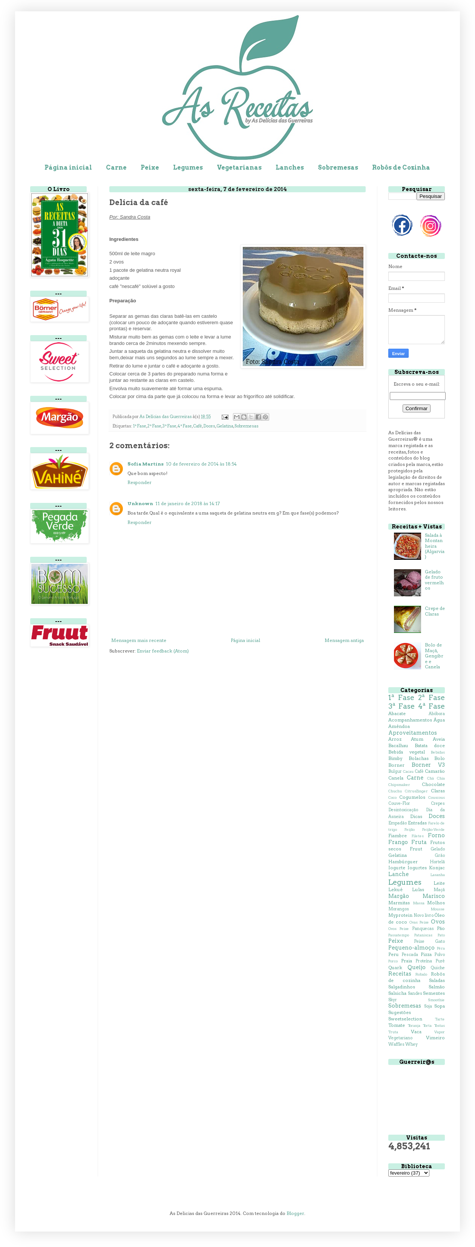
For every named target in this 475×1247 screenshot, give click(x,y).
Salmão (437, 987)
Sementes (434, 993)
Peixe (150, 167)
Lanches (290, 167)
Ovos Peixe (398, 929)
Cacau (408, 771)
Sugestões (399, 1012)
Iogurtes (417, 867)
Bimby (395, 758)
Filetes (418, 836)
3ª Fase (169, 426)
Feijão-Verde (433, 829)
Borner (396, 765)
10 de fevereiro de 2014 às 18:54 (201, 464)
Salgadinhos (401, 987)
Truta (393, 1032)
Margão (398, 896)
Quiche (438, 967)
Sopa (439, 1006)
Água (439, 720)
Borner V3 (428, 764)
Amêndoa (399, 726)
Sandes (415, 993)
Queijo (417, 967)
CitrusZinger (416, 791)
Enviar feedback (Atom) (163, 651)
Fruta (419, 842)
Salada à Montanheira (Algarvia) (434, 546)
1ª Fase (139, 426)
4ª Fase (185, 426)
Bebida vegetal (406, 752)
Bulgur (395, 771)
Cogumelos (412, 797)
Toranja (414, 1025)
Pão (441, 928)
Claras (438, 791)
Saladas (437, 980)
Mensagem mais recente (138, 640)
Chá (430, 778)
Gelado (438, 849)
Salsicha (397, 993)
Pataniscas (423, 935)
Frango (398, 842)
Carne (116, 167)
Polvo (439, 954)
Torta (427, 1025)
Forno (436, 835)
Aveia (439, 739)
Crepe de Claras (435, 610)
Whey (411, 1044)
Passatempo (398, 935)
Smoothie (436, 1000)
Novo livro (423, 915)
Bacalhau (398, 745)
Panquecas (423, 928)
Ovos (438, 921)
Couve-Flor (399, 803)
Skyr (392, 999)
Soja (428, 1006)
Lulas (418, 889)
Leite (439, 883)
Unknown (140, 503)
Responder (139, 482)
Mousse (438, 909)
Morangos (398, 909)
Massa (418, 903)
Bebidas (438, 752)
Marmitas (399, 902)
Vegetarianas (239, 167)
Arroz (394, 739)
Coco (392, 797)
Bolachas (419, 758)
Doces (209, 426)
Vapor (439, 1032)
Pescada (409, 954)
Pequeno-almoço (411, 947)
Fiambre (397, 835)
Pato (441, 935)
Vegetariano (400, 1038)
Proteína (423, 961)
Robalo (421, 974)
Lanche (398, 874)
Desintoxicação (403, 809)
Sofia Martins (145, 464)
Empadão (397, 823)
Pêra (441, 948)
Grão (440, 855)
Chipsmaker (399, 785)
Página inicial (68, 167)
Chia (441, 778)
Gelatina (224, 426)
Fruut (416, 849)
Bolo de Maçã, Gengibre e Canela (434, 655)
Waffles (396, 1044)
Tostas (439, 1025)
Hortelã (437, 861)
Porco (393, 961)
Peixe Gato (429, 941)
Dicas (416, 816)
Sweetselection (405, 1019)
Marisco (434, 896)
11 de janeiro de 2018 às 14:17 (187, 503)
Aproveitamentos (412, 732)
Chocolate (433, 784)
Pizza (426, 954)
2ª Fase (154, 426)
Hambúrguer (403, 861)
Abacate (397, 713)
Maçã (439, 889)
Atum (417, 739)
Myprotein (400, 915)
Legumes (188, 167)
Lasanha (438, 875)
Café (197, 426)
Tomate (396, 1025)
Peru (393, 954)
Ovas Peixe (419, 922)
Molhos (436, 902)
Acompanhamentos (410, 720)
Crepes (438, 803)
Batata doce (430, 745)
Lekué (395, 889)
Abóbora (437, 713)
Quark (395, 967)
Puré (440, 961)
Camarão (435, 771)
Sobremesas (338, 167)
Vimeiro (435, 1037)
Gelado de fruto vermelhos (434, 580)
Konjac (437, 867)
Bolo (439, 758)
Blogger (295, 1213)
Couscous (436, 797)
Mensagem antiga (344, 640)
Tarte (440, 1019)
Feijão (410, 829)
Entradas (417, 823)
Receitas (399, 973)
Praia (406, 961)
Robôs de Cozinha (401, 167)
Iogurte (396, 867)
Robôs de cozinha (416, 977)
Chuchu (395, 791)
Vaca (416, 1031)
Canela (395, 778)
